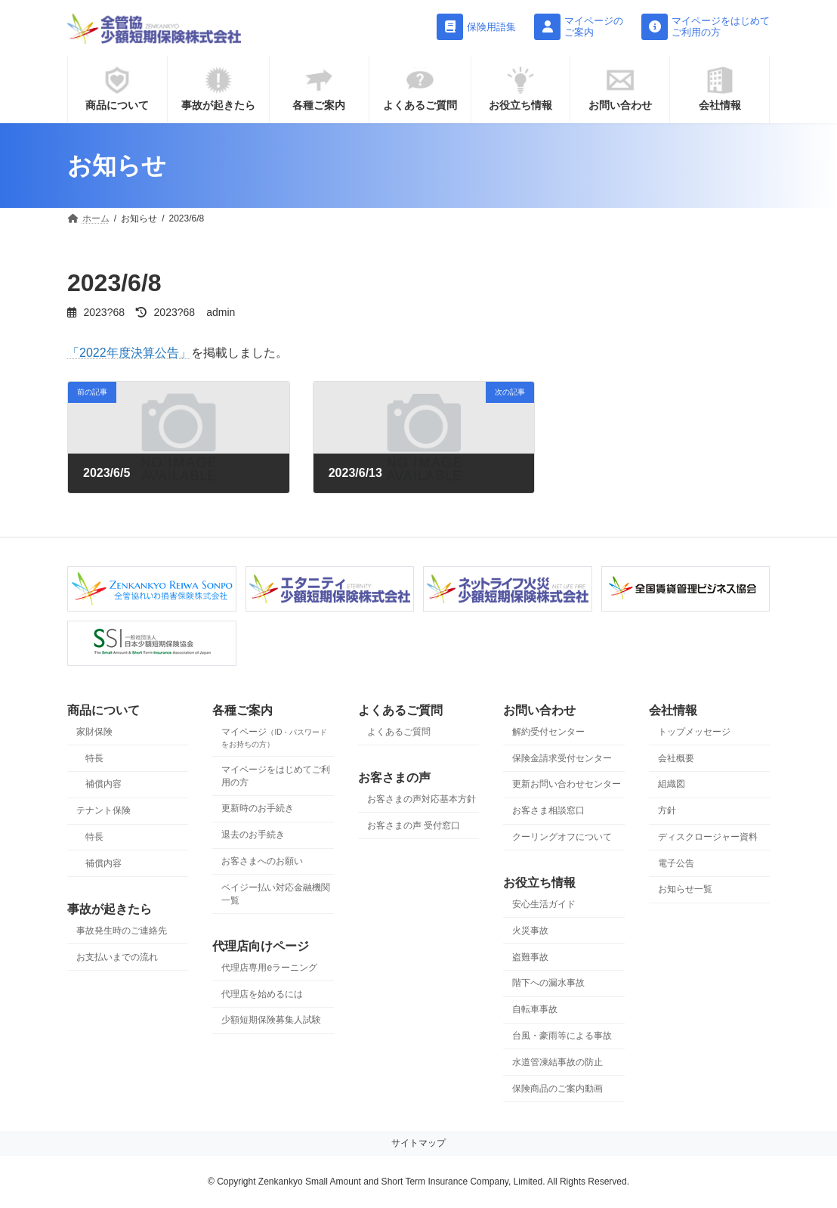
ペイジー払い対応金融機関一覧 (275, 894)
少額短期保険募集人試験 (271, 1019)
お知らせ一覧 (685, 889)
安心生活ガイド (544, 904)
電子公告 (676, 863)
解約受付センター (548, 731)
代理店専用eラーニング (269, 967)
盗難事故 (530, 957)
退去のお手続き (253, 834)
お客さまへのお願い (262, 861)
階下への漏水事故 (548, 982)
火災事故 (530, 930)
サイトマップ (418, 1143)
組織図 (671, 784)
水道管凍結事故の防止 (557, 1062)
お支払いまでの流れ (117, 957)
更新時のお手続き (257, 808)
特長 (94, 757)
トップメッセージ (694, 731)
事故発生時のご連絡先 (121, 930)
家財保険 (94, 731)
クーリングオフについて (562, 837)
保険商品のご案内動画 (557, 1088)
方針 (667, 810)
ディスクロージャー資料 (708, 837)
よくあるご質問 (399, 731)
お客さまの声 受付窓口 (413, 825)
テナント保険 (103, 810)
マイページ (274, 737)
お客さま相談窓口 (548, 810)
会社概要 (676, 757)
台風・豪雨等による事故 (562, 1035)
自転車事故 (534, 1009)
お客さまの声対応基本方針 (421, 799)
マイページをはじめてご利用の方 (275, 775)
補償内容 (103, 784)
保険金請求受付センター (562, 757)
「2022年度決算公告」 (129, 352)
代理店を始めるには (262, 994)
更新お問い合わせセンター (566, 784)
